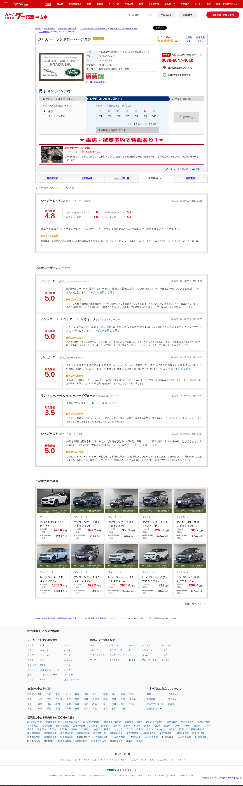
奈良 (94, 694)
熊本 (123, 703)
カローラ (94, 650)
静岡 (77, 699)
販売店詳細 (52, 178)
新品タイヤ (169, 4)
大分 (123, 708)
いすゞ (43, 645)
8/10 (154, 117)
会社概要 (53, 775)
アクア (93, 660)
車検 (141, 4)
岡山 (105, 694)
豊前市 (197, 725)
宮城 (29, 708)
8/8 (136, 117)
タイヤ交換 (153, 4)
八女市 (157, 725)
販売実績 (190, 178)
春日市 (53, 729)
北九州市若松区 (53, 722)
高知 (114, 703)
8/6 (118, 117)
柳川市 (147, 725)
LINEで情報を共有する (179, 75)
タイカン (165, 660)
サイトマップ (160, 775)
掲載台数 (200, 37)
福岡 (114, 708)
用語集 (171, 703)
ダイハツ (31, 665)
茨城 (40, 708)
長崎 (123, 699)
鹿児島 (132, 699)
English (135, 15)
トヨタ (30, 645)
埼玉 (49, 703)
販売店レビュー (155, 178)
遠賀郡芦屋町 (132, 733)
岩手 (29, 703)
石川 (68, 694)
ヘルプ (148, 15)
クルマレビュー (175, 694)
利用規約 (82, 775)
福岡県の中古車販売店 (67, 28)
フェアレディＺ (116, 655)
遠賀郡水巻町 (149, 733)
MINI (42, 665)
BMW (42, 679)
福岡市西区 (47, 725)
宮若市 (129, 729)
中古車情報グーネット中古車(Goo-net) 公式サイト (222, 778)
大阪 (86, 703)
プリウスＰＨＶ (97, 655)
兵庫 (86, 708)
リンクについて (121, 775)
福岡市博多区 (187, 722)
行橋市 (187, 725)
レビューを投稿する (178, 169)
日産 (29, 650)
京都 (86, 699)
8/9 (145, 117)
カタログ (185, 4)
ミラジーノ (147, 650)
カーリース (113, 4)
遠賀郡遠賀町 (182, 733)
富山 (57, 708)
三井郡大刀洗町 (100, 737)
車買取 (100, 4)
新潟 (57, 703)
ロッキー (146, 655)
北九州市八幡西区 (154, 722)
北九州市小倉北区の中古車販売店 (93, 28)
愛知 (77, 703)
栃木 (49, 694)
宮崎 (131, 694)
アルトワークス (149, 660)
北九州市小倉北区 (92, 722)
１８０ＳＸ (114, 660)
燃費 (149, 694)
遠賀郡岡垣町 (165, 733)
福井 (68, 699)
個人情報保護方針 (67, 775)
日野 (42, 660)
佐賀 (123, 694)
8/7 (127, 117)
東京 (57, 694)
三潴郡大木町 (118, 737)
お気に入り (165, 15)
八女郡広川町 (134, 737)
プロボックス (115, 650)
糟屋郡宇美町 (197, 729)
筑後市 (167, 725)
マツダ (30, 679)
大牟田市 (93, 725)
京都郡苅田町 (81, 740)
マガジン (172, 699)
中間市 (207, 725)
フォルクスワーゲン (50, 674)
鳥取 (94, 703)
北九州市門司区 (34, 722)
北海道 (30, 694)
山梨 (68, 703)
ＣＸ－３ (146, 645)
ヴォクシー (114, 645)
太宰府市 (86, 729)
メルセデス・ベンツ (50, 670)
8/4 (100, 117)
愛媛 (114, 699)
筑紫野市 (41, 729)
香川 (114, 694)
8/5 (109, 117)
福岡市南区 (32, 725)
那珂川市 (183, 729)
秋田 (40, 694)
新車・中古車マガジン (227, 4)
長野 (68, 708)
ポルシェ (68, 660)
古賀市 (97, 729)
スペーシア (166, 645)
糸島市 (172, 729)
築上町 (139, 740)
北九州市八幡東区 (133, 722)
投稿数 (189, 37)
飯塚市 (126, 725)
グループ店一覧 (121, 178)
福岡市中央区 (203, 722)
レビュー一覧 (44, 32)
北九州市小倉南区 (112, 722)
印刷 (198, 169)
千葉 (49, 708)
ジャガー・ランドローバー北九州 (123, 28)
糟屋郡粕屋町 (116, 733)
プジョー (68, 674)
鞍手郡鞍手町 (33, 737)
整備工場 (129, 4)
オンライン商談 (57, 116)
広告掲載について (186, 775)
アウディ (68, 655)
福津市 (107, 729)
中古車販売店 (49, 28)
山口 (105, 703)
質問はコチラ (136, 775)
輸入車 (60, 4)
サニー (132, 650)
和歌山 (95, 699)
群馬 (49, 699)
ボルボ (67, 650)
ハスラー (165, 650)
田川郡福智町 (64, 740)
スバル (30, 670)
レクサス (44, 650)
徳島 (105, 708)
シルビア (133, 645)
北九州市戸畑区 (72, 722)
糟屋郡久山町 (99, 733)
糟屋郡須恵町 (66, 733)
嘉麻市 (139, 729)
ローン (198, 4)
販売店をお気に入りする (180, 67)
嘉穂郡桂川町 (50, 737)
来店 (50, 111)
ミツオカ (44, 655)
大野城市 (64, 729)
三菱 (29, 674)
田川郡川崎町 (201, 737)
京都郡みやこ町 (98, 740)
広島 (105, 699)
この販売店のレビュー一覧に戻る (57, 187)
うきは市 (118, 729)
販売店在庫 (87, 178)
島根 (94, 708)
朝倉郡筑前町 (66, 737)
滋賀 (86, 694)
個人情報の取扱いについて (100, 775)
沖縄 (131, 703)
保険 (208, 4)
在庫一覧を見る (193, 604)
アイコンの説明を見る (96, 82)
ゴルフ (164, 655)
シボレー (68, 645)
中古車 (38, 28)
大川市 (177, 725)
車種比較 (151, 699)
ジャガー (68, 670)
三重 (77, 708)
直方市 (116, 725)
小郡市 (30, 729)
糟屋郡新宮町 (83, 733)
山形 (40, 699)
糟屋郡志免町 (50, 733)
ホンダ (30, 655)
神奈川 (58, 699)
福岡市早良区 (79, 725)
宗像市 (75, 729)
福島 (40, 703)
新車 (89, 4)
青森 (29, 699)
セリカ (93, 645)
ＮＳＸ (132, 660)
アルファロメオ (71, 679)
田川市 (137, 725)
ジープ (67, 665)
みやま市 (160, 729)
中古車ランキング (155, 703)
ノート (132, 655)
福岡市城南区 (62, 725)
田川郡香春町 (151, 737)
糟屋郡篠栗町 (33, 733)
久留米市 (105, 725)
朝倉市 (149, 729)
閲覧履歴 (187, 15)
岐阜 (77, 694)
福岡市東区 (172, 722)
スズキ (30, 660)
